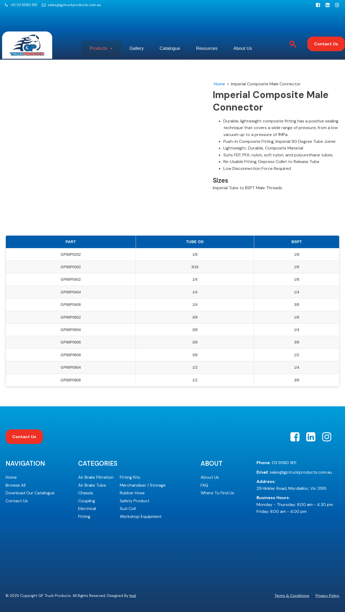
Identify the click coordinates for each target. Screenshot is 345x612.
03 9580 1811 (276, 456)
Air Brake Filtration (95, 471)
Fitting (84, 510)
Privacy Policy (327, 589)
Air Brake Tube (92, 478)
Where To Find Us (217, 486)
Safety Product (134, 494)
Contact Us (326, 40)
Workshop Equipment (141, 510)
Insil (133, 589)
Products (114, 45)
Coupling (86, 494)
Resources (219, 45)
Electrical (87, 502)
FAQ (204, 478)
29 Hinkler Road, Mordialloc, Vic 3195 (291, 478)
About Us (255, 45)
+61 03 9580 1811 (23, 5)
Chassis (85, 486)
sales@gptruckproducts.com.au (74, 5)
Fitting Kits (130, 471)
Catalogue (182, 45)
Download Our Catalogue (30, 486)
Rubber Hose (132, 486)
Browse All (15, 478)
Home (219, 77)
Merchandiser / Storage (143, 478)
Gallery (149, 45)
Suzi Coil (128, 502)
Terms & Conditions (292, 589)
